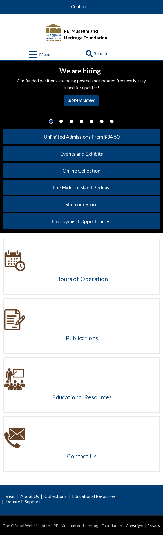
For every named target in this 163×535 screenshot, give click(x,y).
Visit (10, 496)
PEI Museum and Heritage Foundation (85, 34)
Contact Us (82, 456)
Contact (79, 6)
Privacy (153, 525)
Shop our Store (81, 204)
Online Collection (81, 170)
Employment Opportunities (81, 221)
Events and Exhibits (81, 154)
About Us (29, 496)
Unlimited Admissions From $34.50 (81, 137)
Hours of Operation (82, 278)
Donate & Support (23, 501)
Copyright (135, 525)
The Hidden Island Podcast (81, 187)
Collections (55, 496)
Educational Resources (82, 396)
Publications (82, 337)
